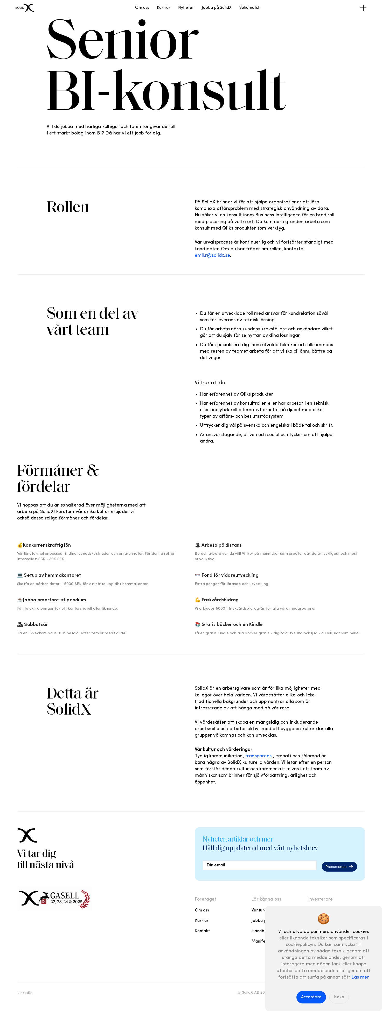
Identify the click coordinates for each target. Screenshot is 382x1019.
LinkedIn (24, 993)
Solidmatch (249, 8)
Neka (339, 997)
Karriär (163, 8)
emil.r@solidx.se (212, 255)
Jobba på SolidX (217, 8)
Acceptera (311, 997)
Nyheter (186, 8)
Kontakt (202, 931)
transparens (258, 756)
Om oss (142, 8)
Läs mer (360, 977)
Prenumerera (339, 866)
